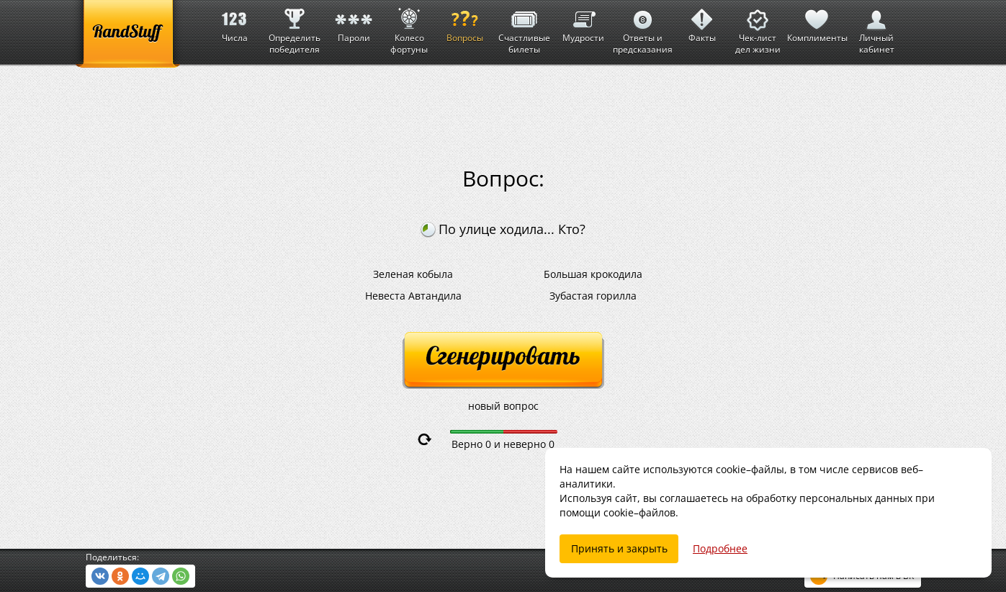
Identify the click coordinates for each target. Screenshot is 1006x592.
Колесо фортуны (409, 27)
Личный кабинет (876, 27)
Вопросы (464, 22)
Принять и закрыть (619, 548)
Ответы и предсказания (643, 27)
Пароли (353, 22)
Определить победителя (294, 27)
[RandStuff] (127, 34)
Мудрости (583, 22)
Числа (234, 22)
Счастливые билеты (524, 27)
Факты (702, 22)
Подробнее (720, 548)
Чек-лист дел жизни (758, 27)
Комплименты (817, 22)
